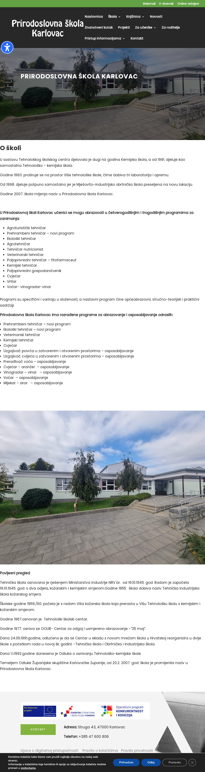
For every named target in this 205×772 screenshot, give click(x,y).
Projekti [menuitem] (124, 28)
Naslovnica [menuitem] (94, 17)
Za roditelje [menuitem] (171, 28)
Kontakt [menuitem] (137, 39)
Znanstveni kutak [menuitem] (99, 28)
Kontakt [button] (38, 729)
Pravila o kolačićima (100, 750)
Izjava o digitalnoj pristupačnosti (49, 750)
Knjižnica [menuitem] (133, 17)
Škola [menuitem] (112, 17)
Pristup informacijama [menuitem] (103, 39)
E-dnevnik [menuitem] (166, 4)
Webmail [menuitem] (149, 4)
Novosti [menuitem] (156, 17)
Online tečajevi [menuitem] (188, 4)
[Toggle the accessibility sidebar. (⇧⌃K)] (7, 47)
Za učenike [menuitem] (143, 28)
